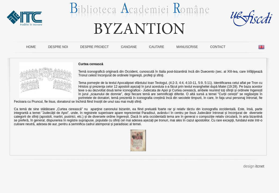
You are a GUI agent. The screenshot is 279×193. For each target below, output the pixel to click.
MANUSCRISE (187, 47)
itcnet (259, 166)
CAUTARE (156, 47)
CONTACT (217, 47)
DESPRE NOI (58, 47)
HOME (31, 47)
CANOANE (129, 47)
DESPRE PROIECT (94, 47)
